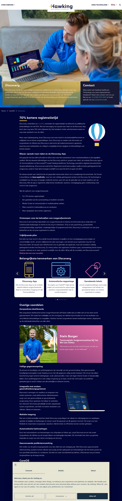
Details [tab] (61, 471)
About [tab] (93, 471)
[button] (17, 273)
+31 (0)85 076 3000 (98, 97)
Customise (61, 496)
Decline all (29, 496)
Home (3, 111)
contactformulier (101, 100)
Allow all (92, 496)
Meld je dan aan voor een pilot (31, 253)
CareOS (12, 111)
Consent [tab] (28, 471)
